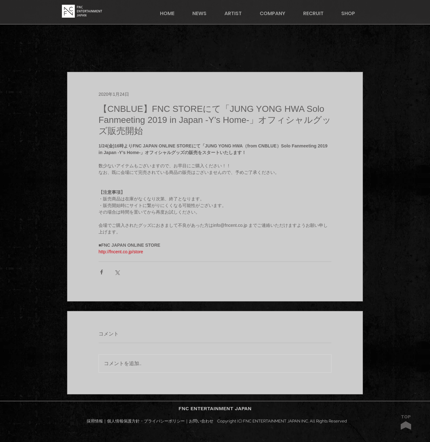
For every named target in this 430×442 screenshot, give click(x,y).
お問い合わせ (201, 421)
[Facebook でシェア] (102, 272)
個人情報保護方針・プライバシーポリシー (146, 421)
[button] (352, 13)
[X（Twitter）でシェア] (117, 272)
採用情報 (95, 421)
